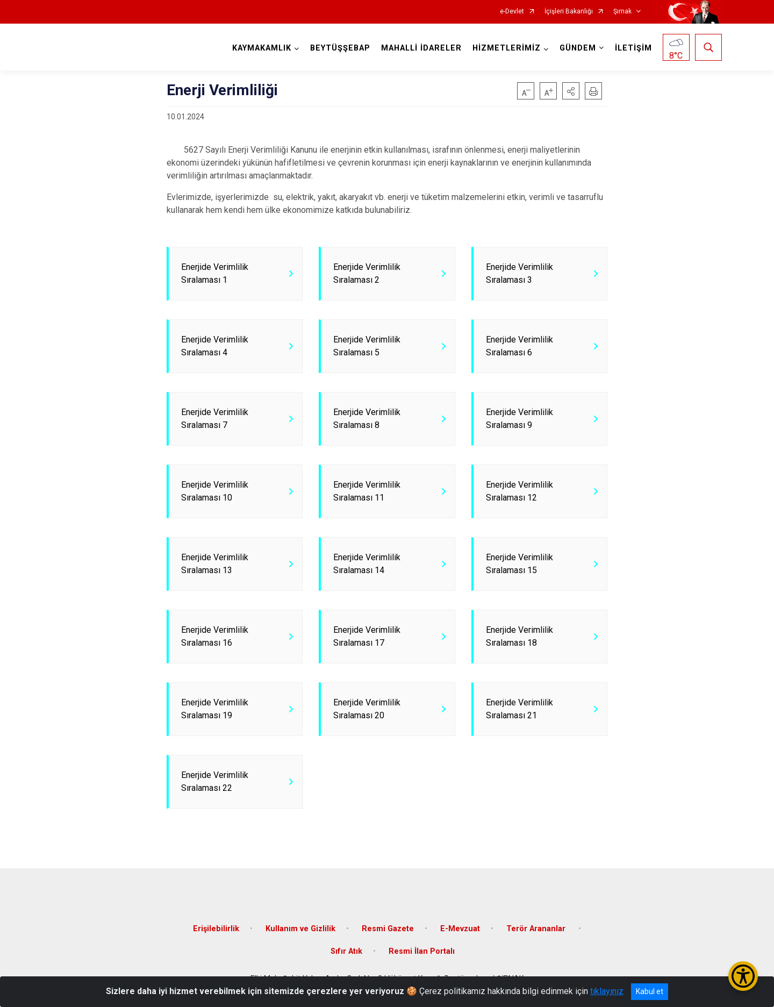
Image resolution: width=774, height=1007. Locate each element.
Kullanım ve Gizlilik (300, 928)
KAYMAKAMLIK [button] (261, 48)
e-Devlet (512, 11)
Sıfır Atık (346, 951)
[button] (570, 90)
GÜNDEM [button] (578, 48)
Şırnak (622, 11)
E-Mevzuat (460, 928)
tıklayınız (607, 991)
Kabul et (649, 991)
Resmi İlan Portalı (422, 951)
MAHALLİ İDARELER (421, 48)
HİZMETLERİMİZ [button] (506, 48)
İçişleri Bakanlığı (568, 11)
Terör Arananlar (537, 928)
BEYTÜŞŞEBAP (340, 48)
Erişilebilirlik (216, 928)
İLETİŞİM (633, 48)
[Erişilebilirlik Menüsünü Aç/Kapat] (743, 976)
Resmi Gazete (388, 928)
